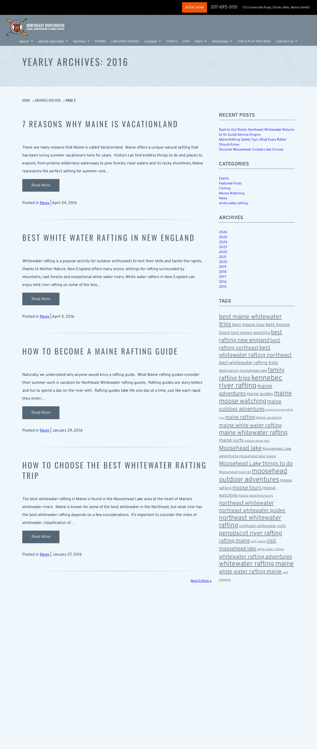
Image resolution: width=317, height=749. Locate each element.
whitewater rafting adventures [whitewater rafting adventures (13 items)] (255, 556)
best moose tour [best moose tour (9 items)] (248, 325)
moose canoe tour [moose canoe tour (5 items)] (257, 441)
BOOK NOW (192, 7)
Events (171, 42)
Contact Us (284, 43)
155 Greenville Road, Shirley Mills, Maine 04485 (276, 8)
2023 (223, 247)
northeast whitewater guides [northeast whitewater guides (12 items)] (252, 510)
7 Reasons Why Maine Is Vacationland (104, 123)
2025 (223, 237)
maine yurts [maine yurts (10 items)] (231, 440)
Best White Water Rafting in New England (113, 237)
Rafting (79, 43)
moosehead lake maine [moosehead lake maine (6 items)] (257, 456)
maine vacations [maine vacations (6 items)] (269, 417)
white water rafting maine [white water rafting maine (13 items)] (250, 571)
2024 (223, 242)
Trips (199, 43)
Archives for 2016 (48, 100)
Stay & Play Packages (254, 42)
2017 (222, 277)
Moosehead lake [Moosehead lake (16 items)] (240, 448)
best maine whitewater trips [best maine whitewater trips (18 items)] (250, 321)
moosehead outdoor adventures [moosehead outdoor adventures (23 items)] (253, 475)
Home (26, 100)
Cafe (186, 42)
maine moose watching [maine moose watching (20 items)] (255, 397)
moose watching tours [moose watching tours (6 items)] (255, 495)
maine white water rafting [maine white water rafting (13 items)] (250, 425)
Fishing (100, 42)
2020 (223, 262)
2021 (222, 257)
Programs (220, 43)
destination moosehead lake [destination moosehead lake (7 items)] (243, 370)
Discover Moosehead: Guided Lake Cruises (251, 150)
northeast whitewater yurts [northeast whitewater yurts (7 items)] (262, 526)
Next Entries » (200, 580)
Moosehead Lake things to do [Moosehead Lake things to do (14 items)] (256, 463)
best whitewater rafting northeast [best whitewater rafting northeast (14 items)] (255, 351)
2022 (223, 252)
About (24, 43)
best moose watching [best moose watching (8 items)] (250, 333)
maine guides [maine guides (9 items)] (259, 394)
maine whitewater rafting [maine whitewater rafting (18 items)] (253, 433)
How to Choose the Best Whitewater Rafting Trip (102, 469)
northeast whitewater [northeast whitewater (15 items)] (246, 503)
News (44, 202)
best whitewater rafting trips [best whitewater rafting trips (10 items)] (248, 363)
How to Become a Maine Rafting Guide (104, 350)
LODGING (150, 43)
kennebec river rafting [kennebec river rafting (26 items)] (250, 382)
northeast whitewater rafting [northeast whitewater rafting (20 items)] (250, 522)
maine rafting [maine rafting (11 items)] (240, 417)
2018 (222, 272)
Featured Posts (230, 183)
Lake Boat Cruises (125, 42)
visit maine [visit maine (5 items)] (258, 541)
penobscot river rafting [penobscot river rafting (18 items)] (250, 533)
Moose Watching (51, 43)
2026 (223, 232)
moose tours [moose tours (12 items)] (247, 488)
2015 (223, 287)
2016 (222, 282)
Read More (41, 185)
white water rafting (233, 203)
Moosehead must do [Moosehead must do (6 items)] (235, 472)
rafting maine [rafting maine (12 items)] (234, 541)
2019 (222, 267)
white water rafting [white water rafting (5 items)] (270, 549)
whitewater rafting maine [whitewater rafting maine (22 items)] (256, 564)
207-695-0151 (223, 7)
